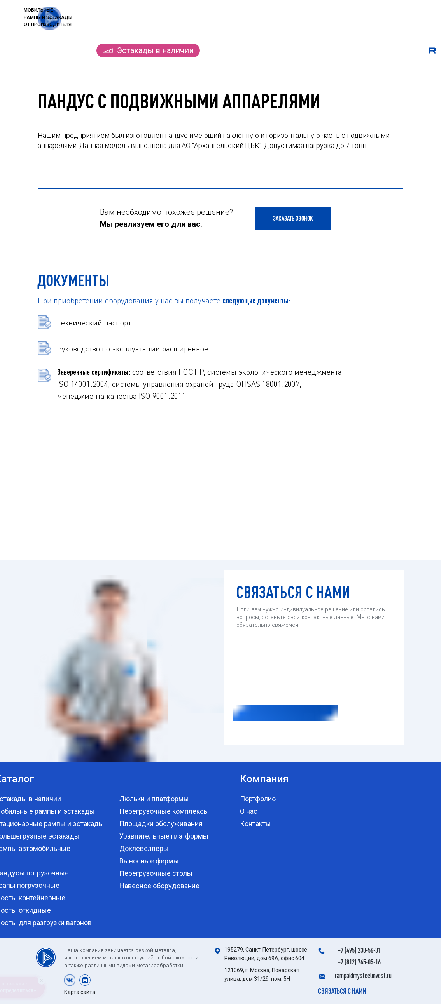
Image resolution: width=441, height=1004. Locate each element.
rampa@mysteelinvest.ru (363, 975)
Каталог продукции (50, 50)
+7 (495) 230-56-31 (359, 950)
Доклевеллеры (144, 848)
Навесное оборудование (159, 886)
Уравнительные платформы (163, 836)
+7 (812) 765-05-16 (359, 962)
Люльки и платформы (154, 799)
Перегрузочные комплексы (164, 811)
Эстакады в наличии (155, 50)
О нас (358, 50)
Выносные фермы (149, 861)
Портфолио (315, 50)
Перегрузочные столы (155, 873)
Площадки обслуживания (161, 824)
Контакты (397, 50)
